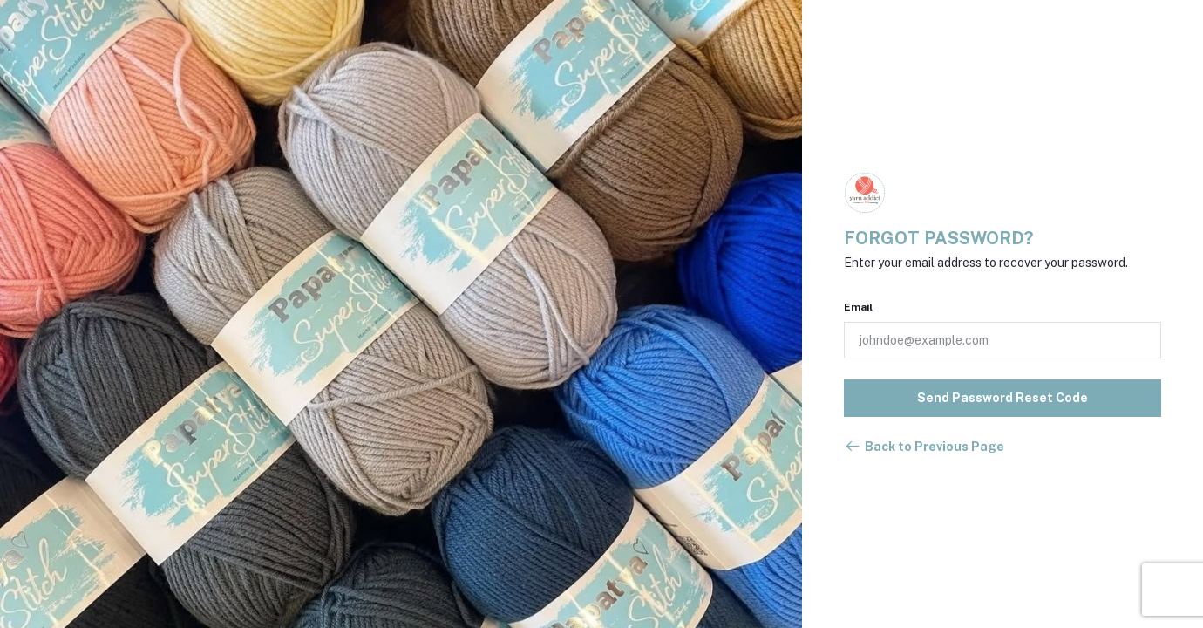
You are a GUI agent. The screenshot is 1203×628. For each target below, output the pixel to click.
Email (858, 307)
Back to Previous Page (924, 446)
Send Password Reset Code (1002, 398)
